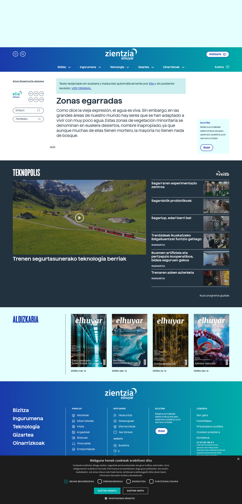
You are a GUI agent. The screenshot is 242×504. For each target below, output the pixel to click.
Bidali (206, 147)
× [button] (238, 459)
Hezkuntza (122, 415)
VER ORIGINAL (81, 88)
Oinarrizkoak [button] (174, 67)
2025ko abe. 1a (119, 371)
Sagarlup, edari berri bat (171, 218)
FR (42, 94)
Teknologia (26, 427)
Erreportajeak (83, 449)
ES (36, 94)
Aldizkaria (217, 54)
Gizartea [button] (146, 67)
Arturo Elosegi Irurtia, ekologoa (28, 81)
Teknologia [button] (119, 67)
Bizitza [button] (64, 67)
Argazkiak (81, 432)
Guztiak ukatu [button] (135, 490)
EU (31, 94)
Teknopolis (26, 172)
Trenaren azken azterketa (172, 273)
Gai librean (123, 432)
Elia (151, 83)
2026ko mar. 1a (78, 371)
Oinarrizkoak (29, 443)
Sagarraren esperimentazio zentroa (174, 185)
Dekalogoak (123, 421)
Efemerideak (124, 426)
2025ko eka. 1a (201, 371)
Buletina (222, 67)
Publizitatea (204, 421)
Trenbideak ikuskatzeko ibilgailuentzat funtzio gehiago (176, 237)
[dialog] (121, 480)
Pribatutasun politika (210, 426)
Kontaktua (203, 437)
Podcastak (81, 443)
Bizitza (21, 410)
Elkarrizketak (83, 421)
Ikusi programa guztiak (214, 295)
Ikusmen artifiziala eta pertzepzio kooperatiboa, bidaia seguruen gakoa (172, 256)
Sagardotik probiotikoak (171, 201)
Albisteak (80, 415)
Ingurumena (28, 418)
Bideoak (80, 438)
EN (31, 100)
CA (36, 100)
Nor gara (202, 415)
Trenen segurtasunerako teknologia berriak (69, 259)
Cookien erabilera (208, 432)
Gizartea (23, 435)
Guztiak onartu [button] (107, 490)
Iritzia (78, 426)
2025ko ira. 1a (159, 371)
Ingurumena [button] (90, 67)
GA (41, 100)
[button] (15, 53)
